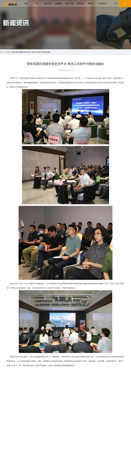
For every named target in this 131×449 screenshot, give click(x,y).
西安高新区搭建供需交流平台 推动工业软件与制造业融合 (31, 52)
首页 (26, 3)
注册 (125, 3)
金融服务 (58, 3)
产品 (37, 3)
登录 (115, 3)
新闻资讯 (80, 3)
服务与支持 (69, 3)
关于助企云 (102, 3)
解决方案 (47, 3)
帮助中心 (91, 3)
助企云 (15, 288)
